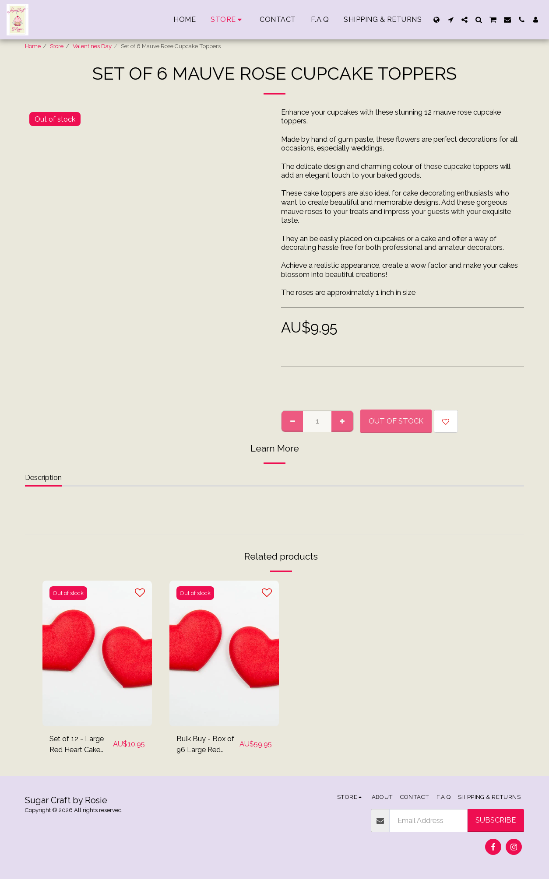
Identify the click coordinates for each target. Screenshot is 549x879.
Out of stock (396, 421)
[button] (450, 19)
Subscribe (495, 820)
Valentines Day (92, 46)
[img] (97, 653)
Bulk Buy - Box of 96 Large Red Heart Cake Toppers (205, 744)
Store (56, 46)
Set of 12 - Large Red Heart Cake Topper (76, 744)
